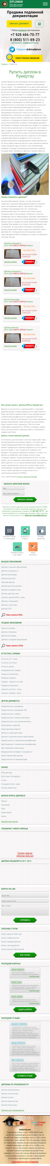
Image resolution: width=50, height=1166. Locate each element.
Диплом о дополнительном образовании (17, 737)
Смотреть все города (9, 822)
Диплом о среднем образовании (14, 639)
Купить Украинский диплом (12, 756)
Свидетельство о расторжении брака (16, 721)
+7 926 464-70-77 (25, 35)
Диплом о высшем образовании (14, 567)
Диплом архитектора (9, 1103)
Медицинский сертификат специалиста (16, 752)
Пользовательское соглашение (25, 1164)
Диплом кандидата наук (11, 590)
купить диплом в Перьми (27, 477)
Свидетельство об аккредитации (14, 759)
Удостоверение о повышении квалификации (18, 744)
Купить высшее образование (12, 951)
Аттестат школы (7, 666)
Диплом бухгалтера (9, 1107)
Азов (3, 809)
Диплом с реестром (9, 605)
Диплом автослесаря (9, 1096)
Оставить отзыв (25, 1078)
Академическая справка (11, 670)
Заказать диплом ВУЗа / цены (13, 597)
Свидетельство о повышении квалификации (18, 740)
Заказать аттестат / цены (11, 689)
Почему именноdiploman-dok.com (25, 854)
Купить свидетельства (10, 940)
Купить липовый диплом (10, 944)
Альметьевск (6, 812)
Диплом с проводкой (9, 601)
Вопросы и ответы (25, 537)
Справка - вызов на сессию (12, 682)
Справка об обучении (9, 674)
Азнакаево (5, 805)
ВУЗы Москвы (6, 773)
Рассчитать (39, 23)
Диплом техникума (8, 632)
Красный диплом (8, 582)
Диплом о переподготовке (11, 733)
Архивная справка (8, 678)
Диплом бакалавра (9, 575)
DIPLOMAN (23, 1120)
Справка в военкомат (9, 685)
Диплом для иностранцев (11, 586)
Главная (4, 64)
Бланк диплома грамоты (11, 729)
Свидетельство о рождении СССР (14, 710)
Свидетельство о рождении (12, 706)
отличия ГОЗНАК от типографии (9, 537)
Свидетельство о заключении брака (15, 718)
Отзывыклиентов (41, 537)
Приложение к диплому (10, 725)
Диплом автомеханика (10, 1092)
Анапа (3, 816)
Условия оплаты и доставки (17, 554)
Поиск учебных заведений (27, 58)
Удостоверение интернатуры (12, 748)
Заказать (29, 261)
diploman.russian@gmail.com (36, 515)
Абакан (4, 801)
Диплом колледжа (8, 636)
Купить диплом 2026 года (11, 936)
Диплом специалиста (9, 571)
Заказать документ (19, 24)
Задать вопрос (25, 1012)
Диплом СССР (6, 609)
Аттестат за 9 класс (9, 663)
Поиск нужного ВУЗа (14, 615)
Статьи (4, 780)
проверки (22, 30)
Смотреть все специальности (12, 1112)
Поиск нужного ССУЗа (14, 646)
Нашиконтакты (33, 554)
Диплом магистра (8, 578)
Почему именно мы (8, 788)
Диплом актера (7, 1099)
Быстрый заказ (29, 250)
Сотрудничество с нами (10, 784)
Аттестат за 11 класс (9, 659)
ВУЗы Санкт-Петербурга (10, 776)
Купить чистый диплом (10, 948)
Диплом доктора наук (10, 594)
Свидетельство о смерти (11, 714)
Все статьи (25, 957)
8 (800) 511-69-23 (25, 40)
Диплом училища (8, 628)
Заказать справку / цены (11, 693)
